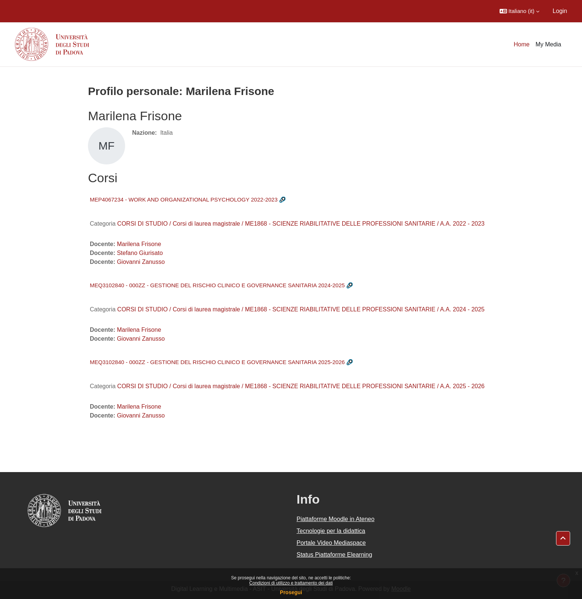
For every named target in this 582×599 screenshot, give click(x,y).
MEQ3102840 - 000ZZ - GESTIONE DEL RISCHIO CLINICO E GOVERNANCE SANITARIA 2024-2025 (217, 285)
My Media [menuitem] (548, 44)
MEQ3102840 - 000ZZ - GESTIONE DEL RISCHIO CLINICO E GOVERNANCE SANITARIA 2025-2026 (217, 362)
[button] (519, 11)
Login (560, 11)
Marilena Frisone (139, 244)
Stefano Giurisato (140, 253)
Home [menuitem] (522, 44)
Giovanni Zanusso (141, 262)
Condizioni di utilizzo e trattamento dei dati (291, 583)
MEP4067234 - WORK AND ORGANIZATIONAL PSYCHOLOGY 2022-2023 (184, 199)
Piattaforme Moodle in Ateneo (336, 519)
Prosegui (291, 592)
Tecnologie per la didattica (331, 531)
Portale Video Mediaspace (331, 543)
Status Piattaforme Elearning (334, 554)
